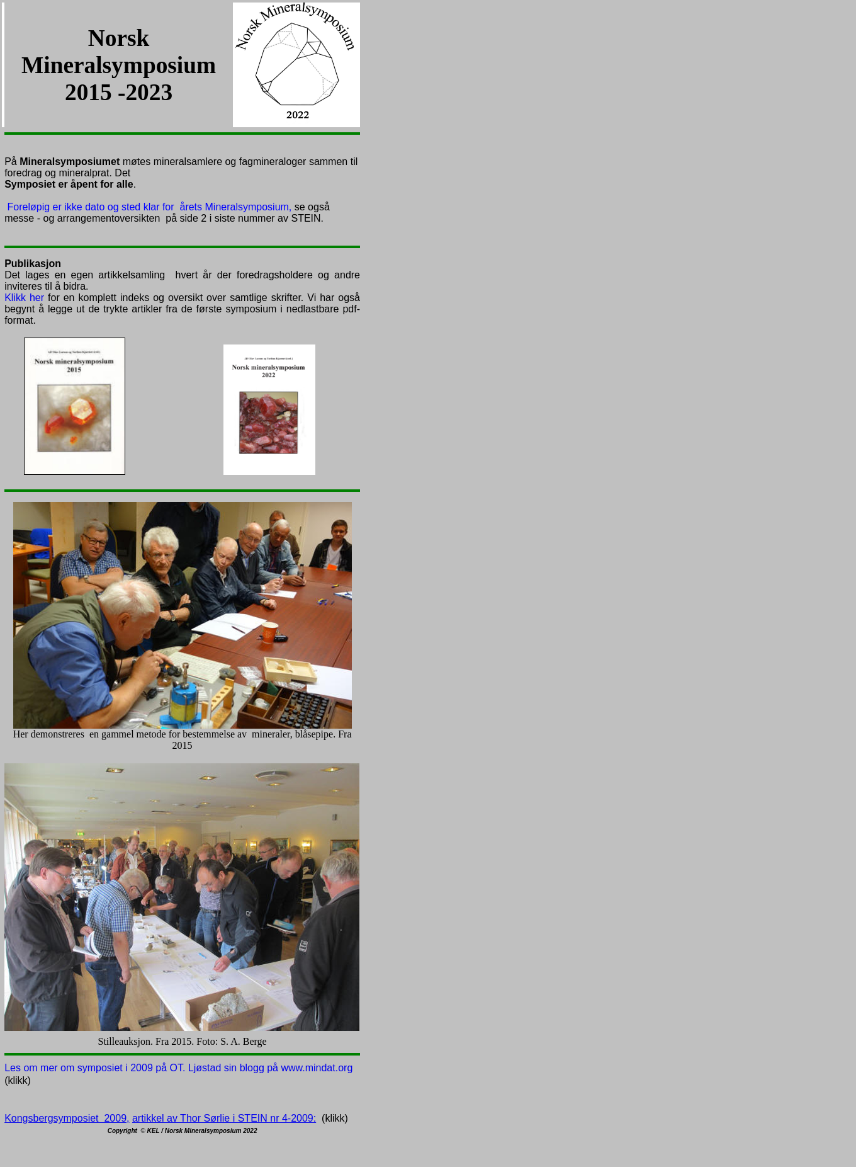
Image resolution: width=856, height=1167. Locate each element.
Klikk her (24, 297)
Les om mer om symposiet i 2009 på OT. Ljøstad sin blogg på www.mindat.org (178, 1067)
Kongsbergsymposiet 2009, (66, 1118)
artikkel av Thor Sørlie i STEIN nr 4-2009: (224, 1118)
